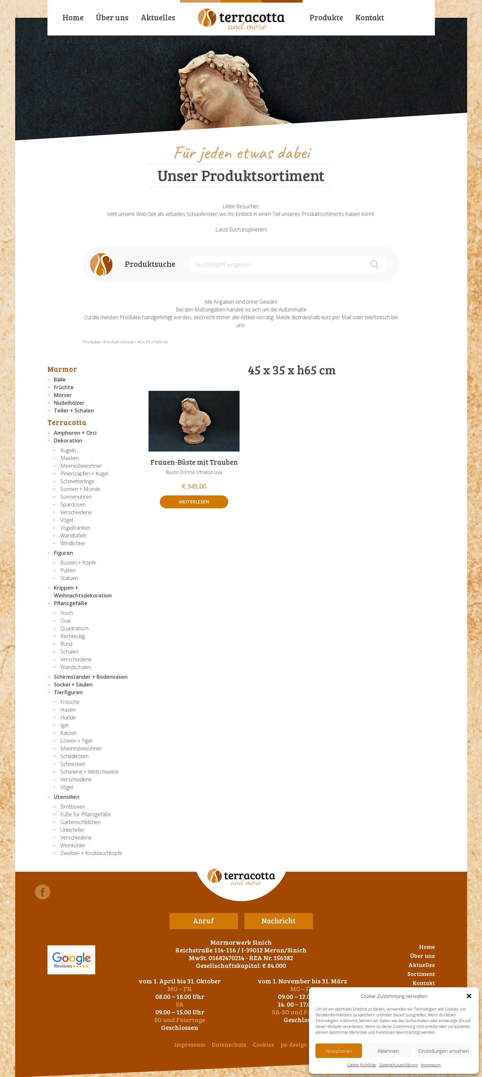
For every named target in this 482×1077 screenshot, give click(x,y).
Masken (69, 458)
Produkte (326, 17)
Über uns (112, 17)
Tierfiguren (68, 692)
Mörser (63, 395)
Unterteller (72, 829)
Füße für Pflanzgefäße (85, 814)
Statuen (69, 578)
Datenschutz (229, 1044)
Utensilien (66, 796)
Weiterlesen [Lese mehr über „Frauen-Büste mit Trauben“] (194, 502)
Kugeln (68, 450)
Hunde (68, 717)
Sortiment (421, 974)
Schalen (69, 651)
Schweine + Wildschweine (89, 771)
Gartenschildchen (80, 822)
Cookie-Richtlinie (361, 1065)
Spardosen (73, 504)
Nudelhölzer (69, 402)
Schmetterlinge (77, 481)
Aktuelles (158, 17)
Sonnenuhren (76, 496)
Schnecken (72, 763)
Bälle (60, 379)
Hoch (66, 612)
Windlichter (73, 543)
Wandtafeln (73, 535)
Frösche (69, 702)
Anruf (203, 920)
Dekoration (68, 440)
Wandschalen (75, 667)
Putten (68, 570)
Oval (65, 620)
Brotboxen (72, 806)
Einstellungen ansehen (443, 1051)
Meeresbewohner (81, 465)
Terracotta (67, 422)
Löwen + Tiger (76, 740)
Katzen (68, 733)
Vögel (66, 519)
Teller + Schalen (74, 410)
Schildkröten (74, 756)
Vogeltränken (75, 527)
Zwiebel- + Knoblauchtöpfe (91, 853)
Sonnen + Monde (80, 489)
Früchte (64, 387)
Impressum (431, 1065)
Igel (64, 725)
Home (73, 17)
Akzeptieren (338, 1051)
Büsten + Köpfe (78, 562)
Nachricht (278, 920)
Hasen (68, 709)
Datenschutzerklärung (398, 1065)
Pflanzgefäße (70, 603)
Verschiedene (76, 512)
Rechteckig (72, 636)
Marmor (62, 369)
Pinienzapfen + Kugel (84, 473)
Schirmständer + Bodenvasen (91, 676)
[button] (469, 996)
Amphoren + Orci (75, 432)
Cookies (263, 1044)
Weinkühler (73, 845)
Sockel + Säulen (73, 684)
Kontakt (369, 17)
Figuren (63, 552)
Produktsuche (150, 264)
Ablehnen (388, 1051)
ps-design (294, 1044)
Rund (66, 643)
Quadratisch (74, 628)
